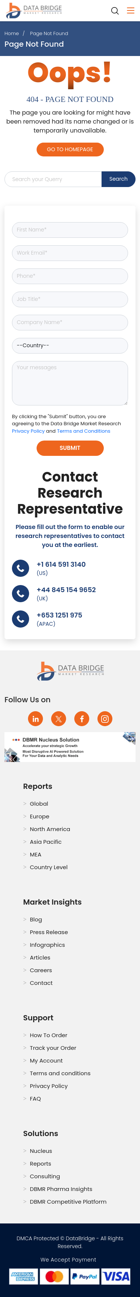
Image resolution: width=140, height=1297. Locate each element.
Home (11, 33)
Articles (40, 957)
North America (50, 829)
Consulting (45, 1176)
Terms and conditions (60, 1073)
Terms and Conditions (84, 431)
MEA (35, 854)
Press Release (49, 932)
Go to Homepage (70, 149)
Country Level (49, 867)
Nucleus (41, 1151)
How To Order (48, 1035)
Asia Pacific (46, 842)
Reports (40, 1163)
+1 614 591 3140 (61, 564)
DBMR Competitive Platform (68, 1202)
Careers (41, 970)
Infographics (47, 945)
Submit (70, 448)
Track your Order (53, 1048)
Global (39, 804)
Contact (41, 983)
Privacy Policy (29, 431)
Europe (39, 816)
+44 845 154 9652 (66, 589)
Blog (36, 919)
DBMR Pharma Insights (61, 1189)
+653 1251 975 (59, 615)
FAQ (35, 1098)
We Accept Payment (69, 1259)
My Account (46, 1060)
